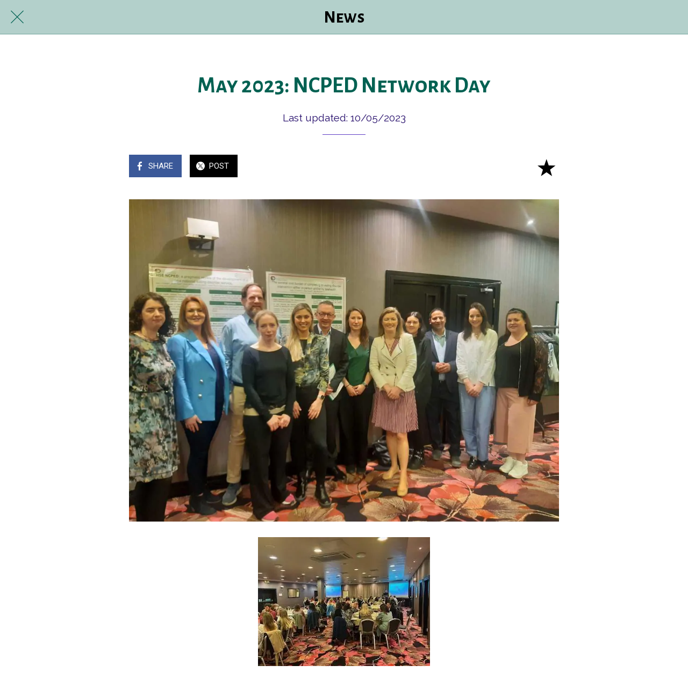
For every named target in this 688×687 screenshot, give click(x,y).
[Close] (17, 17)
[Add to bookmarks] (546, 167)
